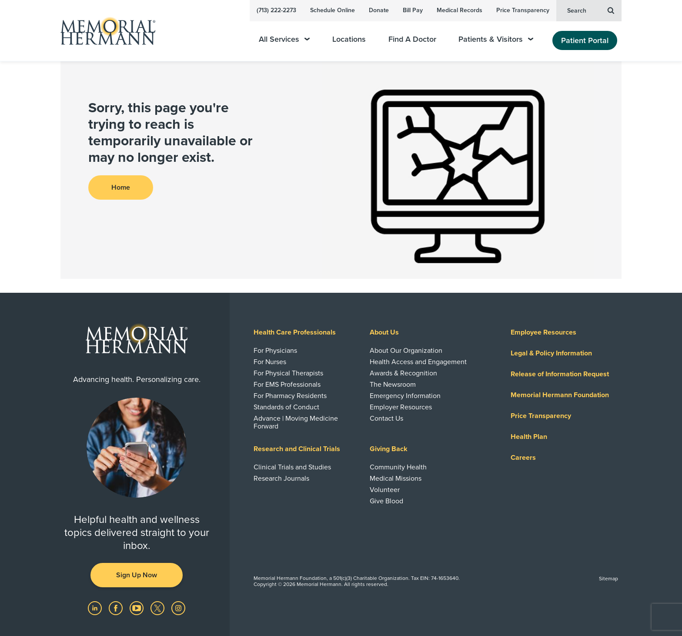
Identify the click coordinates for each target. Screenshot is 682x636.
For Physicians (275, 351)
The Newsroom (393, 384)
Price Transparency (522, 10)
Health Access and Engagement (418, 362)
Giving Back (389, 449)
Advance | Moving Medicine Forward (296, 422)
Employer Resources (401, 407)
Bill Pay (413, 10)
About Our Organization (406, 351)
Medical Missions (395, 478)
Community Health (398, 467)
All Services (284, 39)
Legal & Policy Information (551, 353)
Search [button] (590, 10)
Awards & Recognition (403, 373)
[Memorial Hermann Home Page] (103, 31)
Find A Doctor (412, 39)
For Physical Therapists (288, 373)
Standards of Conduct (286, 407)
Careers (523, 457)
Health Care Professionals (295, 332)
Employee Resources (543, 332)
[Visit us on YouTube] (137, 607)
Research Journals (281, 478)
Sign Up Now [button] (136, 575)
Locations (349, 39)
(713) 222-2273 (276, 10)
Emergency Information (405, 396)
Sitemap (608, 579)
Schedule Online (332, 10)
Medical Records (459, 10)
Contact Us (386, 418)
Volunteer (385, 490)
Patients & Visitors (495, 39)
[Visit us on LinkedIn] (96, 607)
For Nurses (270, 362)
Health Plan (529, 436)
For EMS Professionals (287, 384)
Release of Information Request (560, 374)
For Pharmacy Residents (290, 396)
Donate (379, 10)
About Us (384, 332)
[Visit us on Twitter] (158, 607)
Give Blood (386, 501)
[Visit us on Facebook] (116, 607)
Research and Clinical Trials (297, 449)
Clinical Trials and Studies (292, 467)
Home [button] (120, 187)
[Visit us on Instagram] (178, 607)
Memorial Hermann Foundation (560, 395)
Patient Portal (584, 40)
